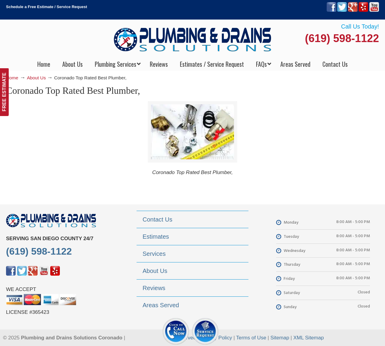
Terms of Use (251, 338)
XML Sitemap (308, 338)
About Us (36, 77)
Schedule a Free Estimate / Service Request (46, 7)
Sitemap (279, 338)
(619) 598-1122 (342, 38)
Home (12, 77)
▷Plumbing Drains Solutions (193, 39)
